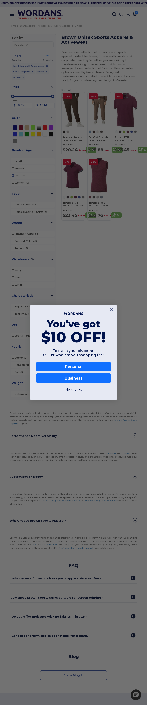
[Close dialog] (111, 309)
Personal (73, 366)
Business (73, 378)
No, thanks (73, 389)
